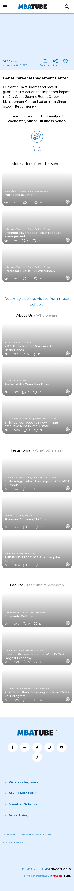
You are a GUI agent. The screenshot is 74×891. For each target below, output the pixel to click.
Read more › (25, 106)
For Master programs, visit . (47, 875)
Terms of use (10, 833)
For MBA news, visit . (46, 869)
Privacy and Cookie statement (37, 833)
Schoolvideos (37, 141)
